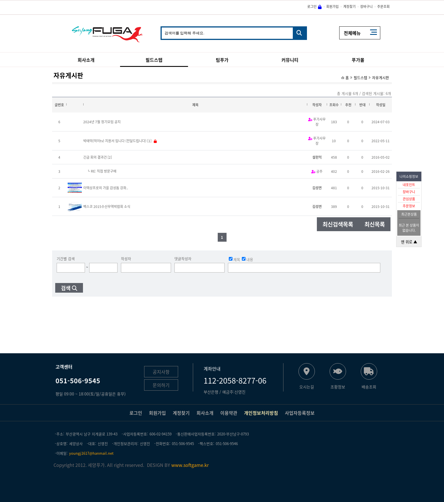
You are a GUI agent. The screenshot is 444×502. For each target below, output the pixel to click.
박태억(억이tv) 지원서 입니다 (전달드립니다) (114, 140)
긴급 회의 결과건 (95, 157)
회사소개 (86, 59)
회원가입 (332, 6)
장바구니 (409, 191)
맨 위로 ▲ (409, 241)
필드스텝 (154, 59)
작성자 (126, 258)
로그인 (312, 6)
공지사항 (161, 371)
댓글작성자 (182, 258)
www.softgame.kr (190, 464)
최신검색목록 (338, 224)
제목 (234, 259)
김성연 (317, 187)
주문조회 (383, 6)
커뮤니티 (289, 59)
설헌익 (317, 157)
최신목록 (374, 224)
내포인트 (409, 184)
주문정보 (409, 206)
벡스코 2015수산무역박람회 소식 (106, 206)
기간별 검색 (66, 258)
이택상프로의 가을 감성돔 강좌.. (105, 187)
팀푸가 (222, 59)
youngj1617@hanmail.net (91, 453)
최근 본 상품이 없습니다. (409, 228)
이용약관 (228, 412)
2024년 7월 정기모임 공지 (102, 121)
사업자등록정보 (300, 412)
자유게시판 (380, 77)
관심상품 (409, 198)
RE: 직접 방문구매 (103, 171)
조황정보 (337, 386)
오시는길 (306, 386)
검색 (66, 288)
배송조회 (369, 386)
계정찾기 (349, 6)
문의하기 (161, 385)
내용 (247, 259)
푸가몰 (358, 59)
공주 (319, 171)
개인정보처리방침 (261, 412)
